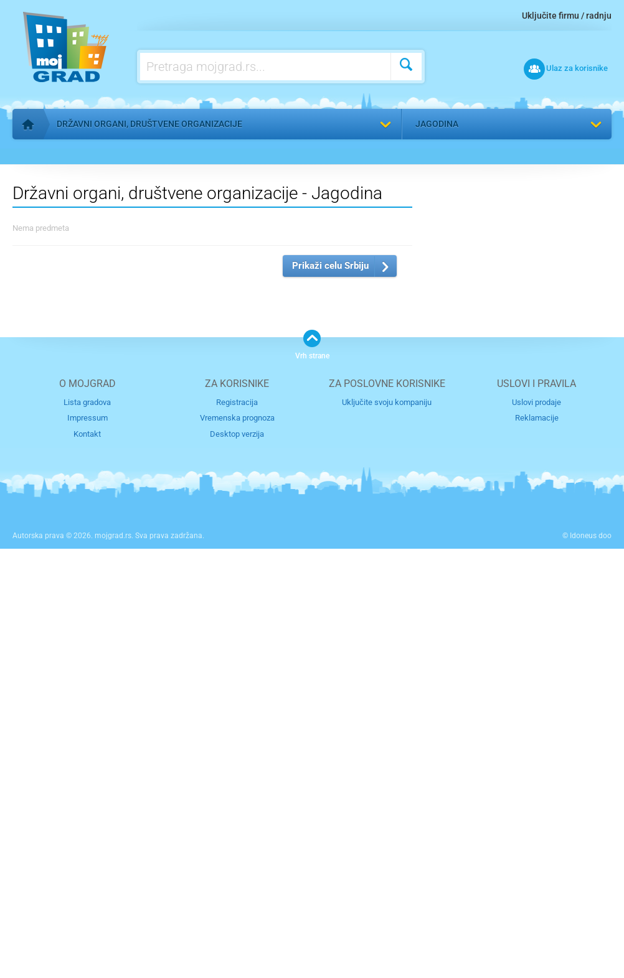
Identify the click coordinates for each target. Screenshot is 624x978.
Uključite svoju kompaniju (387, 831)
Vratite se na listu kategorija (89, 153)
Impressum (87, 847)
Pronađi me (592, 159)
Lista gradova (87, 831)
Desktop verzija (237, 863)
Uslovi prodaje (536, 831)
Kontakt (87, 863)
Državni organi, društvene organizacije (149, 124)
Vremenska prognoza (237, 847)
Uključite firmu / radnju (567, 16)
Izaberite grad (437, 551)
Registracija (237, 831)
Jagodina (436, 124)
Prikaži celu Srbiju (330, 695)
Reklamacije (537, 847)
